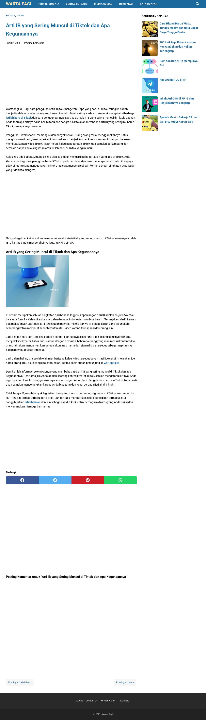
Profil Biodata (49, 4)
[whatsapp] (120, 480)
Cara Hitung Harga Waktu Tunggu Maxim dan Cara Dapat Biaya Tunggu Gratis (179, 28)
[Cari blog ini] (197, 4)
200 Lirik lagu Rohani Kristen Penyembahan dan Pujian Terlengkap (178, 47)
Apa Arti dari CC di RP (173, 79)
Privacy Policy (108, 700)
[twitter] (55, 480)
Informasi (126, 4)
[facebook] (22, 480)
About (79, 700)
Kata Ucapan (148, 4)
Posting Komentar (34, 43)
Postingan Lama (125, 682)
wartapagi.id (111, 362)
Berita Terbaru (76, 4)
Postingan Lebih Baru (19, 682)
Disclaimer (124, 700)
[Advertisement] (71, 77)
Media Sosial (103, 4)
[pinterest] (87, 480)
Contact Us (92, 700)
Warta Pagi (18, 3)
